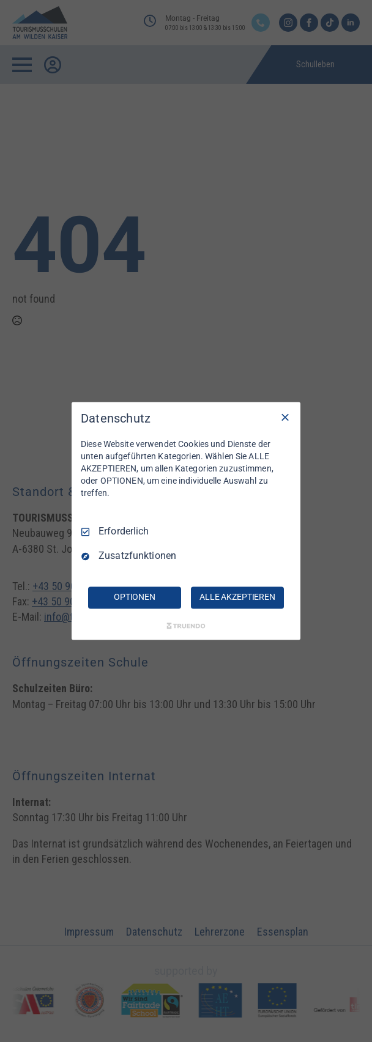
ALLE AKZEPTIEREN (237, 597)
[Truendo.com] (186, 626)
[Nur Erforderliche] (285, 417)
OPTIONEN (134, 597)
